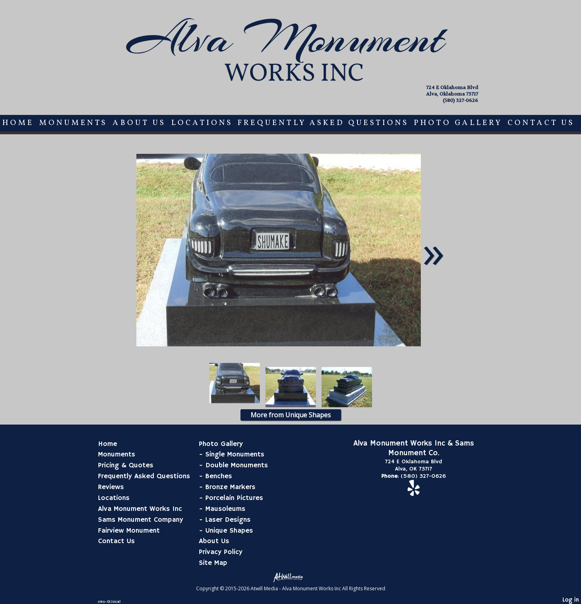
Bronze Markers (230, 487)
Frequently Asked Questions (323, 123)
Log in (570, 600)
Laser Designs (228, 519)
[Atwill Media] (290, 577)
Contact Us (541, 123)
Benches (218, 476)
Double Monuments (236, 465)
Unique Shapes (229, 530)
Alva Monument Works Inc (140, 508)
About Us (139, 123)
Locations (202, 123)
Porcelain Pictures (234, 498)
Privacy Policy (220, 552)
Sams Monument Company (140, 519)
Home (18, 123)
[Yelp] (414, 492)
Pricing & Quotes (125, 465)
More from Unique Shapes (291, 414)
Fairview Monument (129, 530)
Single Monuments (234, 454)
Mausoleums (225, 508)
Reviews (111, 487)
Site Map (213, 562)
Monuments (73, 123)
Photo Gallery (458, 123)
